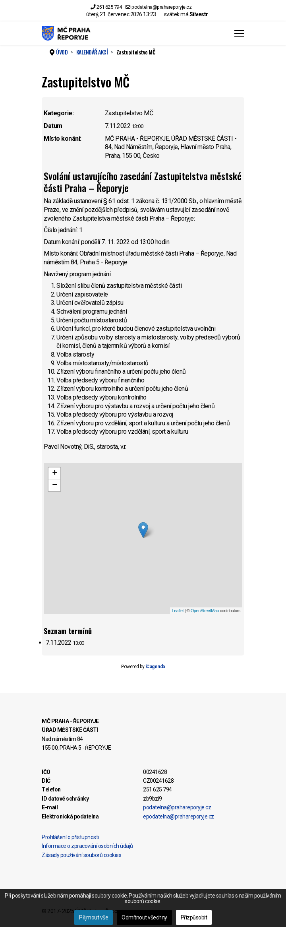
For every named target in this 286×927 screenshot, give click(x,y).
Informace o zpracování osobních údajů (87, 846)
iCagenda (155, 666)
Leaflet (178, 610)
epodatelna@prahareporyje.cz (178, 816)
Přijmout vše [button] (93, 917)
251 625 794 (109, 7)
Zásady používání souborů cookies (81, 855)
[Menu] (239, 33)
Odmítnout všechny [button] (144, 917)
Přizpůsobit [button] (194, 917)
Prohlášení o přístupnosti (70, 837)
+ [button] (54, 473)
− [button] (54, 485)
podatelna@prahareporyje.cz (161, 7)
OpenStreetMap (205, 610)
